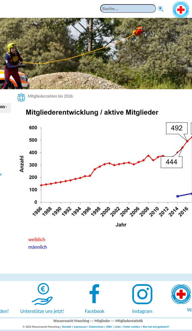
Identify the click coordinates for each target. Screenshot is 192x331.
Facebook (94, 311)
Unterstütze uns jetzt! (42, 311)
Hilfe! (109, 326)
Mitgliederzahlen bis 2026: (51, 96)
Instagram (142, 311)
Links (118, 326)
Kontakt (66, 326)
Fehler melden (131, 326)
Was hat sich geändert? (156, 326)
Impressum (80, 326)
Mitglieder (102, 321)
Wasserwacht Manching (71, 321)
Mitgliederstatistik (129, 321)
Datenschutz (96, 326)
